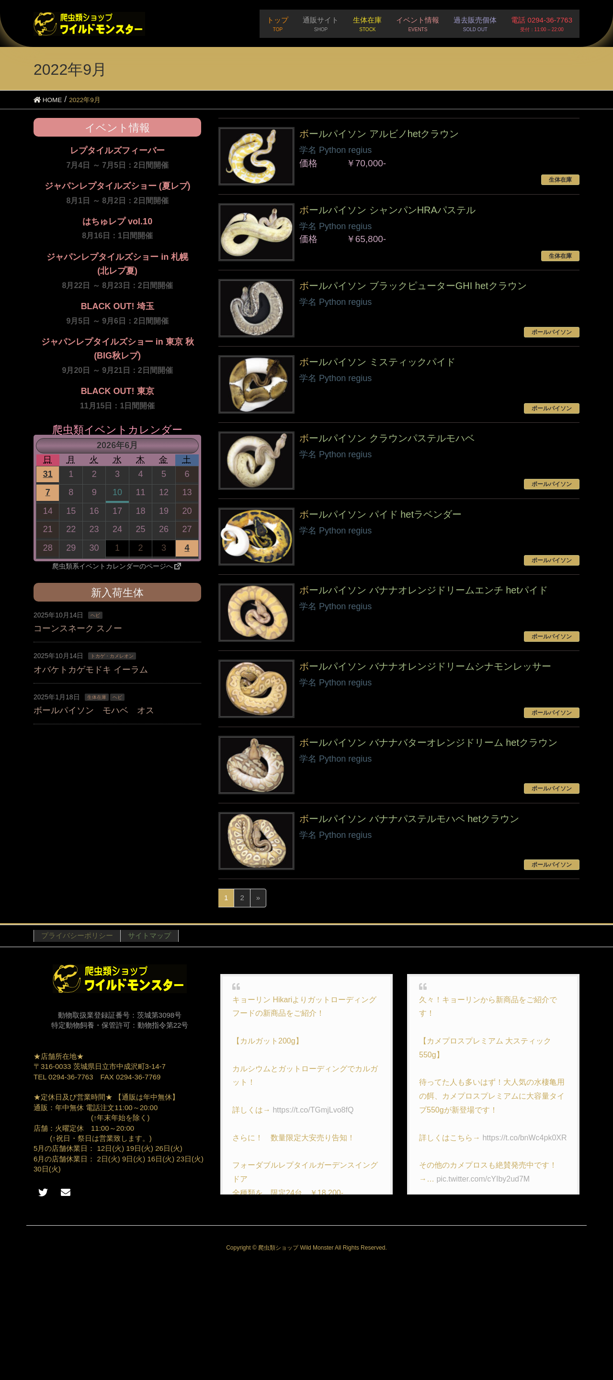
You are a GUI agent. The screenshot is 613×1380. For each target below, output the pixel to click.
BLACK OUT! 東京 (117, 391)
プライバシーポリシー (77, 935)
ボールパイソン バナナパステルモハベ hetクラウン (409, 818)
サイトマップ (149, 935)
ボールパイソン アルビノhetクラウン (379, 133)
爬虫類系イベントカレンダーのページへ (117, 566)
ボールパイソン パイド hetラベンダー (380, 514)
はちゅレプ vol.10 (117, 221)
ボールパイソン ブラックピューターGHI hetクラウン (412, 285)
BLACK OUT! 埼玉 (117, 306)
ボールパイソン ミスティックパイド (377, 362)
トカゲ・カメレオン (112, 656)
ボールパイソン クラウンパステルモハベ (387, 438)
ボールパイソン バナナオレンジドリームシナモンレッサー (425, 666)
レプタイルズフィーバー (117, 150)
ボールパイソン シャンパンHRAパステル (387, 210)
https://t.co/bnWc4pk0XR (524, 1138)
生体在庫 (96, 697)
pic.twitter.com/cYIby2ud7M (483, 1179)
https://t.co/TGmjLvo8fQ (312, 1110)
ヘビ (95, 615)
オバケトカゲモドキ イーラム (91, 669)
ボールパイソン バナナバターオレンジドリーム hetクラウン (428, 742)
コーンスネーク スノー (78, 628)
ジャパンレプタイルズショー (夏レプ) (118, 186)
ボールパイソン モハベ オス (94, 710)
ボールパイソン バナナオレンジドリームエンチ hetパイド (423, 590)
